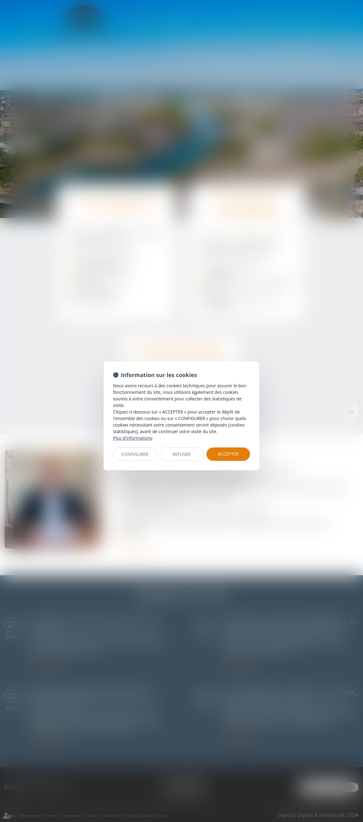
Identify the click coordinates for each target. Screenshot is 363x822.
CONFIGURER (134, 454)
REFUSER (181, 454)
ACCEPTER (228, 454)
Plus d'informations (132, 438)
